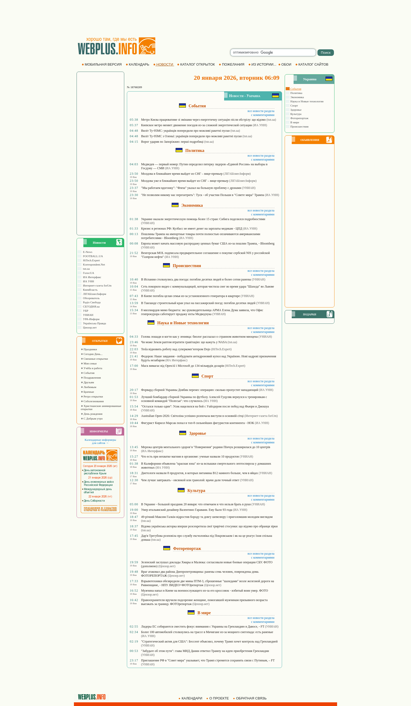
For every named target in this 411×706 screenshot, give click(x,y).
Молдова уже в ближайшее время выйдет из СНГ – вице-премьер (184, 181)
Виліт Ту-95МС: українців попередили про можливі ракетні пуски (185, 130)
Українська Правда (94, 323)
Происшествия (299, 126)
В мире (294, 122)
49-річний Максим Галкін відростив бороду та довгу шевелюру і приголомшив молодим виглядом (207, 517)
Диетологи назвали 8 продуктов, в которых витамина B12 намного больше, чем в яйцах (199, 473)
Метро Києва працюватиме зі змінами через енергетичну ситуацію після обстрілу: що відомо (203, 119)
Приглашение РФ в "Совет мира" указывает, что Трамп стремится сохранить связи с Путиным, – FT (207, 660)
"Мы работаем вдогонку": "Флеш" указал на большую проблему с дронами (191, 188)
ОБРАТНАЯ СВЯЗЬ (250, 698)
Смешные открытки (94, 358)
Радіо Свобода (91, 302)
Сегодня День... (92, 353)
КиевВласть (90, 289)
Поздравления (91, 377)
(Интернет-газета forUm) (261, 416)
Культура (295, 113)
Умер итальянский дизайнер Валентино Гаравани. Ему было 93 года (186, 510)
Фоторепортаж (299, 118)
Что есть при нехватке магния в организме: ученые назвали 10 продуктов (190, 456)
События (87, 372)
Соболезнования (92, 401)
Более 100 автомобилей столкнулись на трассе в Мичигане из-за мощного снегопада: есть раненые (207, 632)
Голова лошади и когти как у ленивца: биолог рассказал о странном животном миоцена (199, 336)
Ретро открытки (92, 396)
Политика (296, 92)
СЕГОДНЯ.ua (91, 306)
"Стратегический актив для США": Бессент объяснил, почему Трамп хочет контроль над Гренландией (209, 641)
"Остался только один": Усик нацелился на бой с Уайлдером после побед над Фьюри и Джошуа (205, 406)
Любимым (88, 387)
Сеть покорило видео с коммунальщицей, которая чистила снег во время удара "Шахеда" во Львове (207, 286)
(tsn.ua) (271, 119)
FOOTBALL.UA (92, 256)
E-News (87, 251)
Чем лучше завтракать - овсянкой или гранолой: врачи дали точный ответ (190, 480)
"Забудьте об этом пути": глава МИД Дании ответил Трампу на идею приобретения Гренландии (205, 651)
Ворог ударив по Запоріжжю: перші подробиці (172, 142)
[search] (273, 52)
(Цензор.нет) (166, 566)
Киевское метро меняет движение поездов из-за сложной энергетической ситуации (196, 125)
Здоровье (295, 109)
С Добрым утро (91, 418)
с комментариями (262, 115)
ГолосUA (88, 272)
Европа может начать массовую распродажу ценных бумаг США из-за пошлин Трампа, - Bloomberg (207, 243)
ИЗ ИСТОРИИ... (262, 64)
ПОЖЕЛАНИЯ (232, 64)
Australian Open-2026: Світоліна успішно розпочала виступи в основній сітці (192, 416)
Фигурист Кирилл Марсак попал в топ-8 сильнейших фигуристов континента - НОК (197, 423)
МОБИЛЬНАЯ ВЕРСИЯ (102, 64)
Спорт (294, 105)
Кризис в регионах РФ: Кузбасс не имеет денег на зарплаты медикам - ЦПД (191, 228)
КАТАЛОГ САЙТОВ (312, 64)
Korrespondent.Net (93, 264)
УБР (85, 310)
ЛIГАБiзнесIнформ (94, 293)
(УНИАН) (248, 188)
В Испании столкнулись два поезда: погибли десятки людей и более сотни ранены (196, 279)
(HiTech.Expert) (221, 349)
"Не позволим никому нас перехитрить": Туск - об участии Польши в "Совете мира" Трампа (202, 195)
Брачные (87, 391)
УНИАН (87, 314)
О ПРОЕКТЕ (218, 698)
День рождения (91, 413)
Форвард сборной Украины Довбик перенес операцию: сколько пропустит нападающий (199, 390)
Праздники (89, 349)
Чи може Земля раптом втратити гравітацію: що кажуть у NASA (184, 342)
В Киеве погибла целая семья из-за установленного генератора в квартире (190, 296)
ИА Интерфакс (91, 277)
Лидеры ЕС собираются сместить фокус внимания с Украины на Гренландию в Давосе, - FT (202, 626)
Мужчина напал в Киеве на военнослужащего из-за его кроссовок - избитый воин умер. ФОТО (204, 590)
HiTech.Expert (91, 260)
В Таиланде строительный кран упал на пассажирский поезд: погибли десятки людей (198, 303)
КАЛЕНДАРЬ (138, 64)
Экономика (297, 97)
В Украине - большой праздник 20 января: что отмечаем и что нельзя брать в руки (196, 504)
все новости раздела (261, 111)
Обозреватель (91, 298)
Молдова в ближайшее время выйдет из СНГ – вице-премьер (182, 174)
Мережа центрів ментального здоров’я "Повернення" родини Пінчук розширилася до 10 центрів (205, 447)
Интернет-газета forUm (96, 285)
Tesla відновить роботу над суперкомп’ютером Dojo (175, 349)
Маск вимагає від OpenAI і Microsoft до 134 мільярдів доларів (182, 366)
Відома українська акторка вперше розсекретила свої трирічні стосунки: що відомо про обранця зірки (209, 526)
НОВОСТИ (163, 64)
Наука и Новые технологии (306, 101)
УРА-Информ (90, 319)
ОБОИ (285, 64)
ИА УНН (88, 281)
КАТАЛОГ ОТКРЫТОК (196, 64)
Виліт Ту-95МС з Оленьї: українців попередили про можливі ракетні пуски (191, 136)
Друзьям (87, 382)
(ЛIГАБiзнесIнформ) (237, 174)
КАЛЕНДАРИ (191, 698)
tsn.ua (86, 268)
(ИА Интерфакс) (176, 360)
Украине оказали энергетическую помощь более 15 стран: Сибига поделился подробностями (203, 219)
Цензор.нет (89, 327)
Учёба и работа (91, 368)
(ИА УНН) (260, 125)
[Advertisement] (205, 18)
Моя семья (88, 363)
